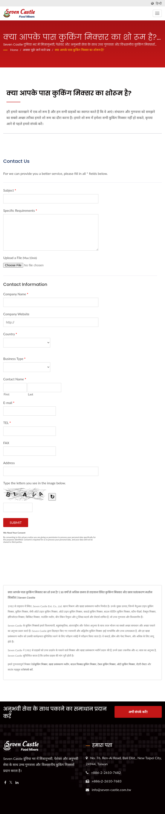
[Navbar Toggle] (157, 13)
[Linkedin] (16, 782)
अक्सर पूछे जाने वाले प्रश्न (36, 50)
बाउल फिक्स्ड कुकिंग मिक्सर (83, 664)
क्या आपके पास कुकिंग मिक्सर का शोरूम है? (79, 50)
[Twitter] (10, 782)
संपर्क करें (28, 669)
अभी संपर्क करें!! (138, 712)
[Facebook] (5, 782)
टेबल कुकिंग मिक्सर (107, 664)
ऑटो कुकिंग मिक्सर (126, 664)
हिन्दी (159, 3)
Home (14, 50)
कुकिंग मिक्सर (41, 664)
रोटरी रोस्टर (141, 664)
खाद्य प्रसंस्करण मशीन (59, 664)
